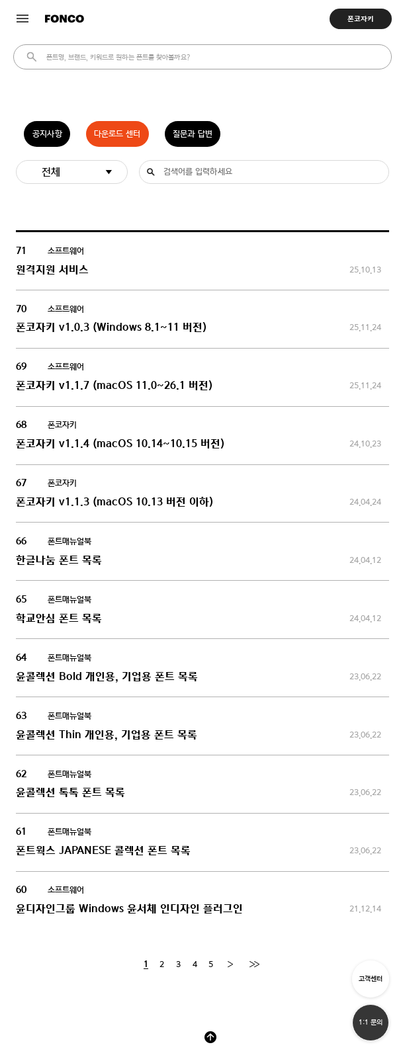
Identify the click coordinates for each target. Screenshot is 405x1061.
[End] (254, 965)
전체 (51, 171)
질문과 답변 (192, 134)
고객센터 (370, 978)
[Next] (230, 965)
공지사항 (47, 134)
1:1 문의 (370, 1022)
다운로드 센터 (117, 134)
